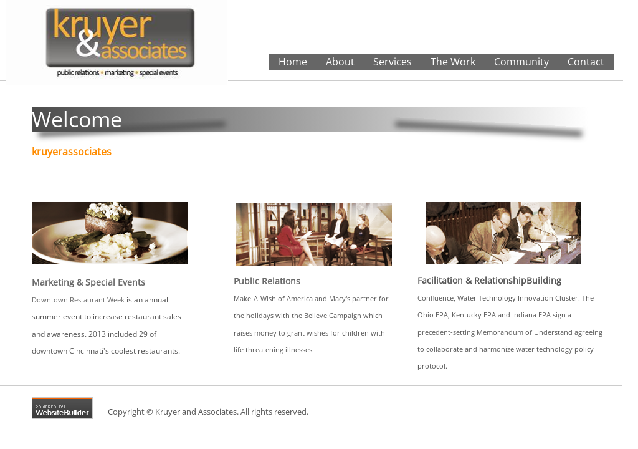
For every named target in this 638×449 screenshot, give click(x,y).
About (340, 62)
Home (293, 62)
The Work (453, 62)
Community (521, 62)
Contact (586, 62)
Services (392, 62)
